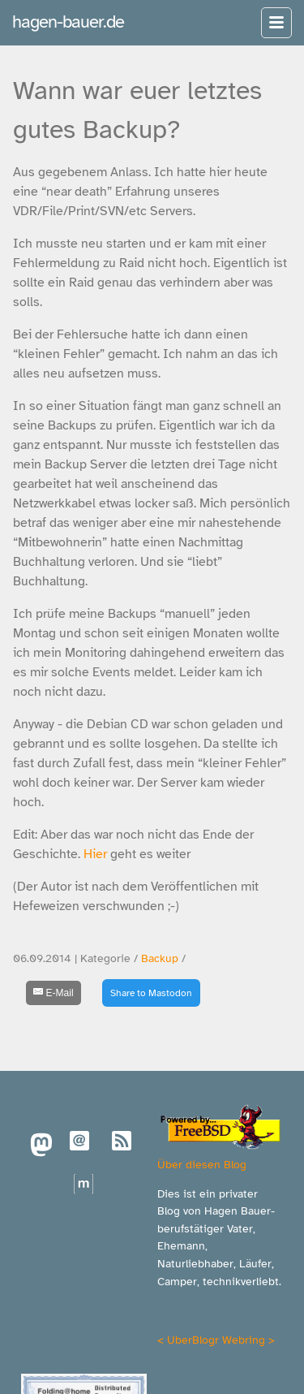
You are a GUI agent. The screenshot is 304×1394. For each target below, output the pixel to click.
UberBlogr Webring (216, 1339)
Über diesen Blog (201, 1164)
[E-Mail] (53, 993)
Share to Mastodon (151, 993)
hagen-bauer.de (68, 21)
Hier (95, 854)
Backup (159, 958)
